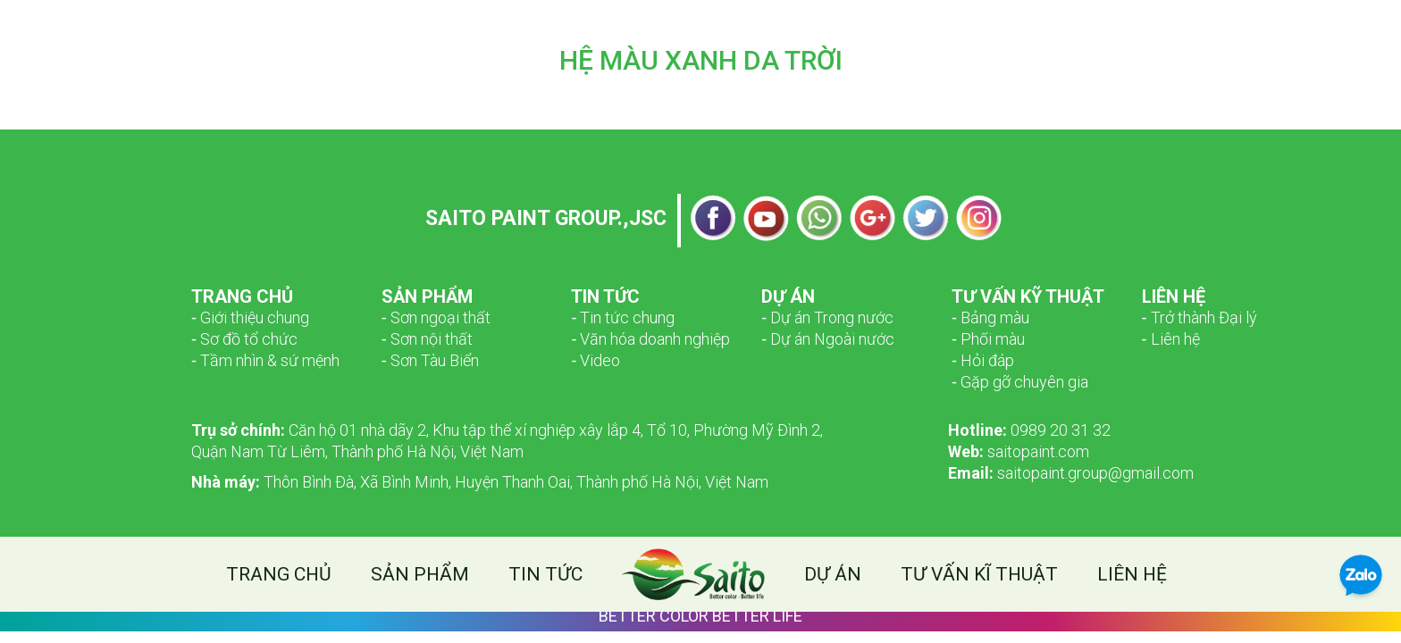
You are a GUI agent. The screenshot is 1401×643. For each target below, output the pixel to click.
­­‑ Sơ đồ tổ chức (244, 339)
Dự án (832, 574)
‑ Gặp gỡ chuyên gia (1020, 381)
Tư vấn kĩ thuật (979, 574)
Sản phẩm (420, 574)
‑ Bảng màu (990, 317)
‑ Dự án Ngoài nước (827, 339)
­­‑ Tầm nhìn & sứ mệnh (265, 360)
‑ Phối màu (988, 339)
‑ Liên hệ (1171, 339)
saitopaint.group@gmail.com (1071, 472)
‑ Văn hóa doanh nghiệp (650, 339)
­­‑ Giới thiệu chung (250, 317)
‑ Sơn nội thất (427, 339)
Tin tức (545, 574)
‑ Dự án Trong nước (827, 317)
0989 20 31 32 (1029, 430)
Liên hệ (1132, 574)
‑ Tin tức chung (623, 317)
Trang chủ (278, 574)
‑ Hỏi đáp (983, 360)
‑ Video (595, 360)
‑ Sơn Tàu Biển (430, 360)
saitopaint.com (1018, 451)
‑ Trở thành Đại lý (1199, 317)
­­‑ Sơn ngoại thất (436, 317)
